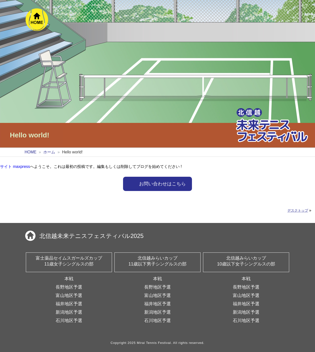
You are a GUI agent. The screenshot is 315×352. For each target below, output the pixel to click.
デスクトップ (297, 210)
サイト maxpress (15, 166)
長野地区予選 (69, 287)
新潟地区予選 (69, 312)
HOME (30, 152)
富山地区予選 (69, 295)
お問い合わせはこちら (162, 183)
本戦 (68, 278)
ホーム (49, 152)
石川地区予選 (69, 320)
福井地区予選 (69, 303)
